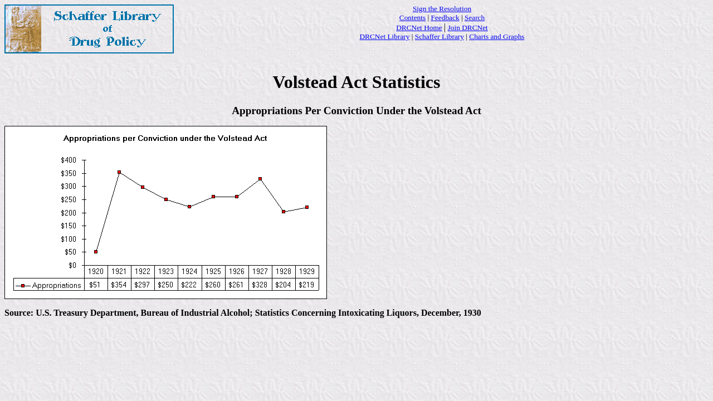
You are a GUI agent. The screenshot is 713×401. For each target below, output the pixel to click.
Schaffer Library (439, 36)
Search (475, 17)
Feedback (445, 17)
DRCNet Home (419, 27)
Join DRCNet (468, 27)
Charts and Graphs (496, 36)
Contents (412, 17)
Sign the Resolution (442, 8)
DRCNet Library (384, 36)
